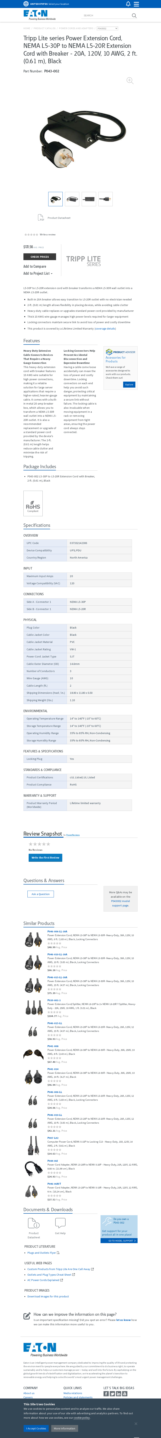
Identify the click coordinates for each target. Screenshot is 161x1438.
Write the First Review (45, 857)
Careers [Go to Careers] (28, 1397)
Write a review (47, 234)
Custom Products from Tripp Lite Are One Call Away (58, 1269)
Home (26, 28)
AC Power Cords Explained (43, 1280)
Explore (129, 384)
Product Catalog (45, 28)
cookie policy (82, 1417)
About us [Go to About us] (28, 1393)
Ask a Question (41, 894)
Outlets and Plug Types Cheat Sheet (49, 1274)
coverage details (105, 328)
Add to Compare (34, 266)
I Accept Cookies (36, 1428)
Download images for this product (48, 1296)
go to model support (122, 1240)
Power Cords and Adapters (76, 28)
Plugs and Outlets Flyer (41, 1252)
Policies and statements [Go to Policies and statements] (78, 1397)
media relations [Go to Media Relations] (72, 1393)
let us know (123, 1320)
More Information (64, 1428)
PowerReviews (73, 834)
